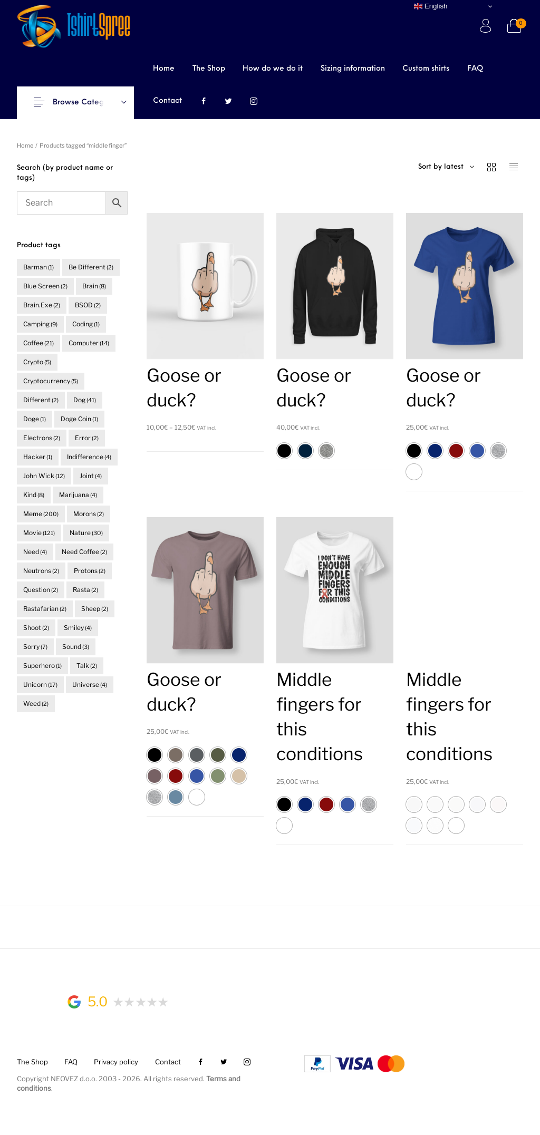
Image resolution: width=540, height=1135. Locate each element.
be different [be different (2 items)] (91, 267)
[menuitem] (164, 69)
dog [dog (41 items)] (84, 400)
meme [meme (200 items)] (41, 514)
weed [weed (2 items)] (36, 703)
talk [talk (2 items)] (86, 666)
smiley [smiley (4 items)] (78, 628)
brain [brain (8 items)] (94, 286)
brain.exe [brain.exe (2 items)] (41, 305)
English (430, 6)
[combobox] (462, 167)
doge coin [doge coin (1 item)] (79, 419)
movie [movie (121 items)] (39, 533)
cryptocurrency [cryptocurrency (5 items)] (50, 381)
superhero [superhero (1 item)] (42, 666)
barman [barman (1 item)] (38, 267)
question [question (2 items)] (40, 590)
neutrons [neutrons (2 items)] (41, 571)
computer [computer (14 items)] (89, 343)
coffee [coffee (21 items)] (38, 343)
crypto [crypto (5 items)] (37, 362)
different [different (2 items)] (41, 400)
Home (25, 145)
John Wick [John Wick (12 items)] (44, 476)
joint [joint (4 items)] (91, 476)
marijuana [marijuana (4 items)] (78, 495)
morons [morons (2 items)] (88, 514)
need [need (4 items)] (35, 552)
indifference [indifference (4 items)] (89, 457)
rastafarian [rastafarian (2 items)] (44, 609)
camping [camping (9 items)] (40, 324)
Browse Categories (87, 102)
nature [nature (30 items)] (86, 533)
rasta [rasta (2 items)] (85, 590)
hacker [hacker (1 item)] (37, 457)
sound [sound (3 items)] (75, 647)
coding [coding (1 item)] (86, 324)
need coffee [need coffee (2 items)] (84, 552)
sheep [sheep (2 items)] (94, 609)
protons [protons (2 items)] (89, 571)
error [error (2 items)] (87, 438)
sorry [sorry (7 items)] (35, 647)
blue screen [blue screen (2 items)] (45, 286)
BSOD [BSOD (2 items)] (88, 305)
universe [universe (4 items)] (89, 684)
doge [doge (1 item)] (34, 419)
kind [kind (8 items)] (33, 495)
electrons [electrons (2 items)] (41, 438)
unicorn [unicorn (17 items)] (40, 684)
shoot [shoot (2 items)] (36, 628)
